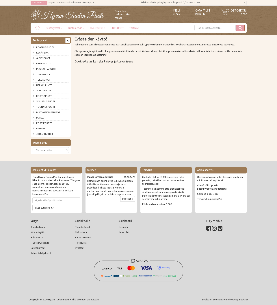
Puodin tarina (38, 227)
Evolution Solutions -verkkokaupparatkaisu (225, 299)
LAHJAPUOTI (43, 63)
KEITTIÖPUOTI (44, 96)
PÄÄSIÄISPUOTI (45, 47)
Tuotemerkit (76, 28)
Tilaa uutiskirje (42, 207)
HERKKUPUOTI (44, 85)
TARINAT (134, 28)
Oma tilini (203, 10)
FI (174, 14)
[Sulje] (245, 3)
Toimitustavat (82, 227)
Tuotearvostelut (40, 242)
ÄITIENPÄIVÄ (43, 58)
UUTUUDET (117, 28)
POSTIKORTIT (44, 123)
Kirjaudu (201, 14)
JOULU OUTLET (44, 134)
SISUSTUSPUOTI (45, 101)
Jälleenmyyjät (38, 248)
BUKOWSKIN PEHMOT (48, 112)
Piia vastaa (37, 237)
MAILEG (40, 117)
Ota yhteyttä (37, 232)
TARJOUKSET (97, 28)
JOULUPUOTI (43, 90)
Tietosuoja (81, 242)
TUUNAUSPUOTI (45, 107)
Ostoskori (238, 10)
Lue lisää (127, 199)
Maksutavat (81, 232)
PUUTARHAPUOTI (46, 69)
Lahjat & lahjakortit (41, 253)
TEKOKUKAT (43, 79)
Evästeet (79, 248)
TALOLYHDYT (43, 74)
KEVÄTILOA (42, 52)
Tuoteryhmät (53, 28)
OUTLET (40, 128)
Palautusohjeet (83, 237)
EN (178, 14)
